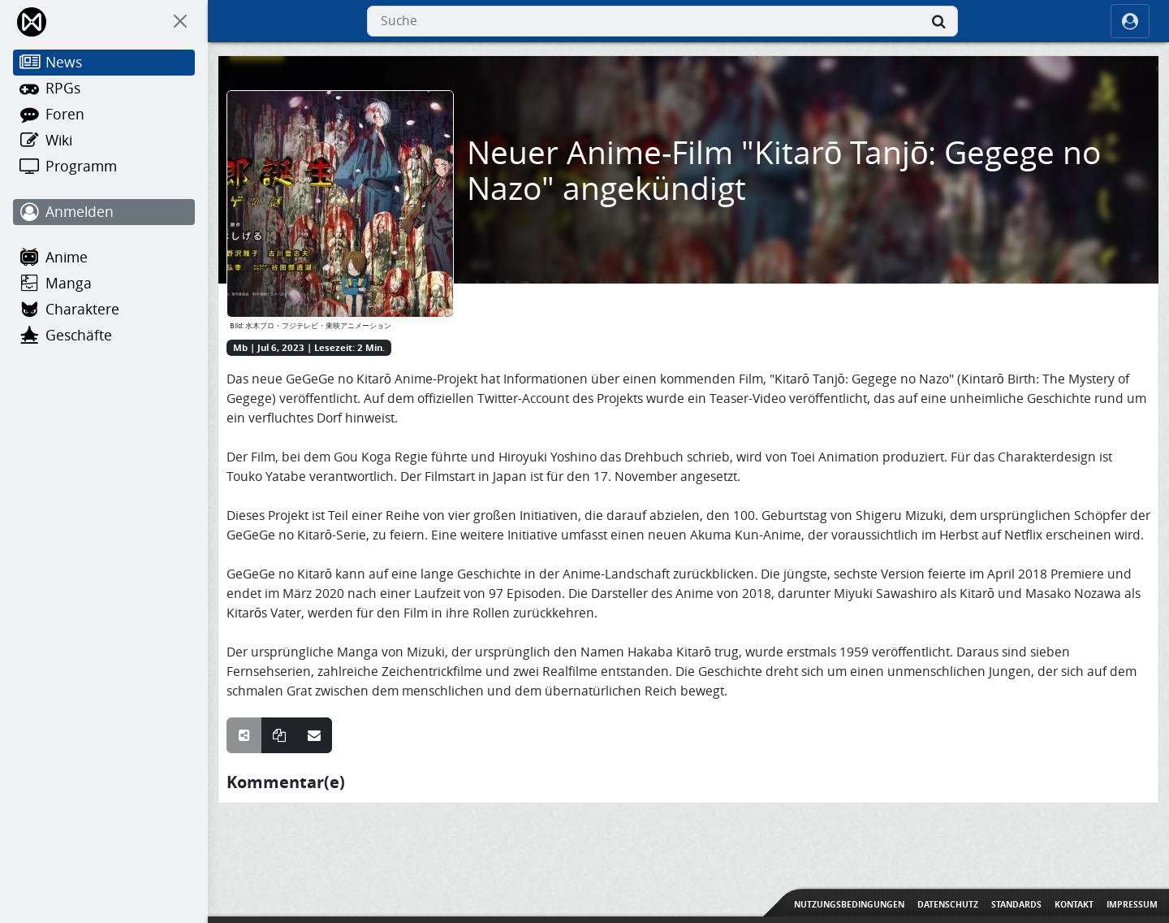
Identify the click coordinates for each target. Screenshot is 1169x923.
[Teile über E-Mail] (314, 735)
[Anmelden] (104, 212)
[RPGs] (104, 89)
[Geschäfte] (104, 336)
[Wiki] (104, 141)
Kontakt (1074, 904)
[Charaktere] (104, 310)
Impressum (1132, 904)
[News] (104, 63)
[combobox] (662, 21)
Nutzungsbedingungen (849, 904)
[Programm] (104, 167)
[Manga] (104, 284)
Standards (1016, 904)
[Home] (33, 21)
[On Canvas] (180, 21)
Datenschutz (947, 904)
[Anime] (104, 258)
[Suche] (938, 21)
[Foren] (104, 115)
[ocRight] (1130, 21)
